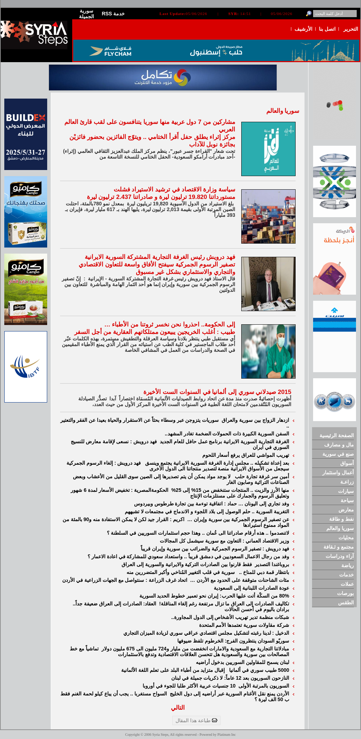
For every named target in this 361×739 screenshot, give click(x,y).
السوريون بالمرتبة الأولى (263, 686)
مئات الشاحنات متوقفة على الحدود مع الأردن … (239, 580)
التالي (178, 707)
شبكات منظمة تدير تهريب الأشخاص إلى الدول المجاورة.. (230, 617)
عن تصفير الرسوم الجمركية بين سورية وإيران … (238, 519)
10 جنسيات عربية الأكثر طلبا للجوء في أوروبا (190, 686)
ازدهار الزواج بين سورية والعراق (255, 420)
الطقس (346, 602)
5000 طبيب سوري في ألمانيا (259, 670)
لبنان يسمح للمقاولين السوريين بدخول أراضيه (242, 662)
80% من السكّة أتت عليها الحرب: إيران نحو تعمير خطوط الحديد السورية (214, 596)
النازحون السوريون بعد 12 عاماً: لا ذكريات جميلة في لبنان (230, 678)
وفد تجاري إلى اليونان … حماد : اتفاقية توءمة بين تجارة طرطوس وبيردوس (211, 503)
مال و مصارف (339, 445)
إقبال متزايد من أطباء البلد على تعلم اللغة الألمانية (174, 670)
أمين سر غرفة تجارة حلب (262, 476)
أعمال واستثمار (338, 472)
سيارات (346, 491)
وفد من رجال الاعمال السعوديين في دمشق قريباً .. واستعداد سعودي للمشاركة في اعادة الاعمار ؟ (188, 556)
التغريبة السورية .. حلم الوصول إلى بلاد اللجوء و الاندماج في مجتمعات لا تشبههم (207, 511)
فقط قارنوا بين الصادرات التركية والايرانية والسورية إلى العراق (187, 564)
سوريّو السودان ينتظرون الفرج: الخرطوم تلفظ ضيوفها (233, 641)
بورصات (345, 593)
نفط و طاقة (341, 519)
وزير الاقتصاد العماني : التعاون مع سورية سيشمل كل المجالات (224, 541)
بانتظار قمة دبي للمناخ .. (264, 572)
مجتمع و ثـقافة (338, 547)
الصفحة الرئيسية (337, 435)
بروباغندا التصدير (272, 564)
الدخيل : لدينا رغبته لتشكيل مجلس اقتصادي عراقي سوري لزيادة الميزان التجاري (206, 633)
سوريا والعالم (340, 528)
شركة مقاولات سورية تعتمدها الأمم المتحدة (244, 625)
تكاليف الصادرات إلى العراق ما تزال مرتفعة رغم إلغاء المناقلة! (224, 603)
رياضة (347, 565)
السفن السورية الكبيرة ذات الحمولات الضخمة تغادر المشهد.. (227, 433)
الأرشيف (303, 29)
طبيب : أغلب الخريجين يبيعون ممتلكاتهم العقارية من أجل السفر (154, 332)
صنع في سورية (338, 454)
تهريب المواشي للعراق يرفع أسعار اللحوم (245, 455)
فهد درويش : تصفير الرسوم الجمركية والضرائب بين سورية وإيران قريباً (215, 548)
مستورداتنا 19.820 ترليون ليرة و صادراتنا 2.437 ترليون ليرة (161, 197)
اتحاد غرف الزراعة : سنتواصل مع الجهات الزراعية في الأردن (125, 580)
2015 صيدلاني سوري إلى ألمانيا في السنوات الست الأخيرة (217, 392)
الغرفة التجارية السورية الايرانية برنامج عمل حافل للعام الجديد (224, 441)
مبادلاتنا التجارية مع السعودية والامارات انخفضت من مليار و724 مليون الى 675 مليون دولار (195, 648)
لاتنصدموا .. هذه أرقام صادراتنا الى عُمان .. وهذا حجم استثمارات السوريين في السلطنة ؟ (198, 533)
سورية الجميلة (86, 13)
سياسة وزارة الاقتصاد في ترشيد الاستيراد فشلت (174, 189)
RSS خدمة (113, 13)
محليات (346, 537)
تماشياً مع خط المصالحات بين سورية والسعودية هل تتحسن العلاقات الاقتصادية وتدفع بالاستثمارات (179, 651)
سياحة (347, 500)
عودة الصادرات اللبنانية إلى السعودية (251, 588)
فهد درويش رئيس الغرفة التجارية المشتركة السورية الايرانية (160, 257)
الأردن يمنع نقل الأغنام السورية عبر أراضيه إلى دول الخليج (229, 693)
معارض (346, 510)
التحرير (350, 29)
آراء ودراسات (340, 556)
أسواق (347, 463)
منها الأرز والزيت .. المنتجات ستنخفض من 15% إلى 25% (230, 490)
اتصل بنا (327, 29)
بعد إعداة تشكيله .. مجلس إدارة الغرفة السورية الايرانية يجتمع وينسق (217, 463)
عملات (347, 584)
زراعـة (347, 482)
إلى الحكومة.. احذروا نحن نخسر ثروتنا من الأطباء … (169, 324)
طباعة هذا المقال (196, 720)
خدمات (346, 575)
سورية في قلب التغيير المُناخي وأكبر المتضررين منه (182, 572)
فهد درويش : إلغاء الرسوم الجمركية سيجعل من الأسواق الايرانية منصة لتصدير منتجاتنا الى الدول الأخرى (177, 465)
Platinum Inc (226, 734)
